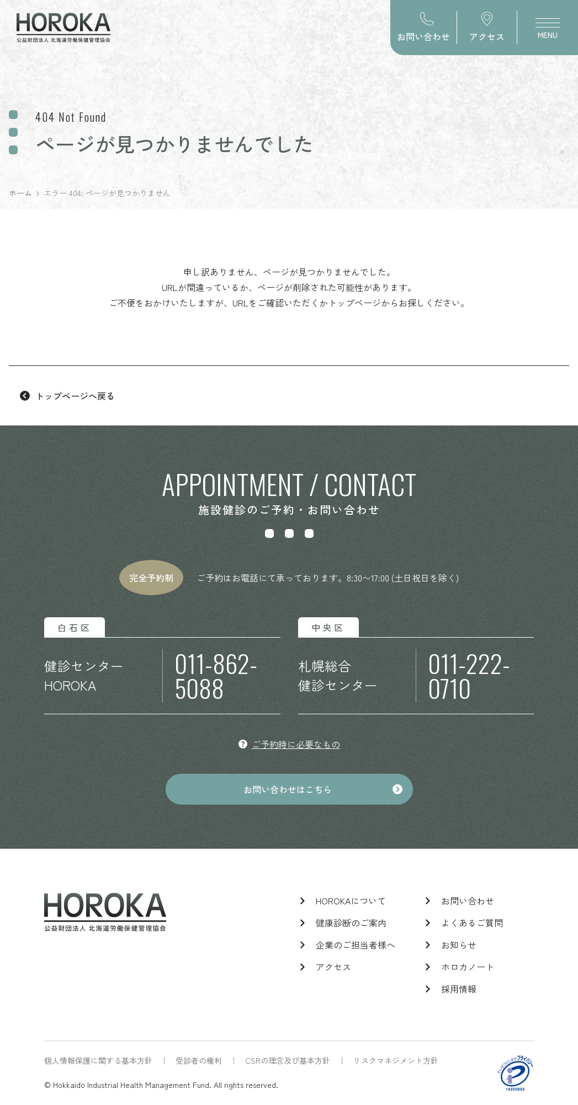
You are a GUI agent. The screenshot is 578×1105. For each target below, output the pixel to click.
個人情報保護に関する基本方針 (98, 1060)
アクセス (333, 966)
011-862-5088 (215, 675)
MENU (547, 32)
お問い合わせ (467, 900)
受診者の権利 (199, 1060)
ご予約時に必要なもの (296, 744)
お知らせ (458, 944)
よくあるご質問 (472, 922)
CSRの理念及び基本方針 (287, 1060)
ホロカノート (467, 966)
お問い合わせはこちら (287, 789)
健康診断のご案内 (351, 922)
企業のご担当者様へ (355, 944)
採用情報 (458, 988)
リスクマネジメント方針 (395, 1060)
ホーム (20, 192)
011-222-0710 (469, 675)
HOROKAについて (351, 900)
